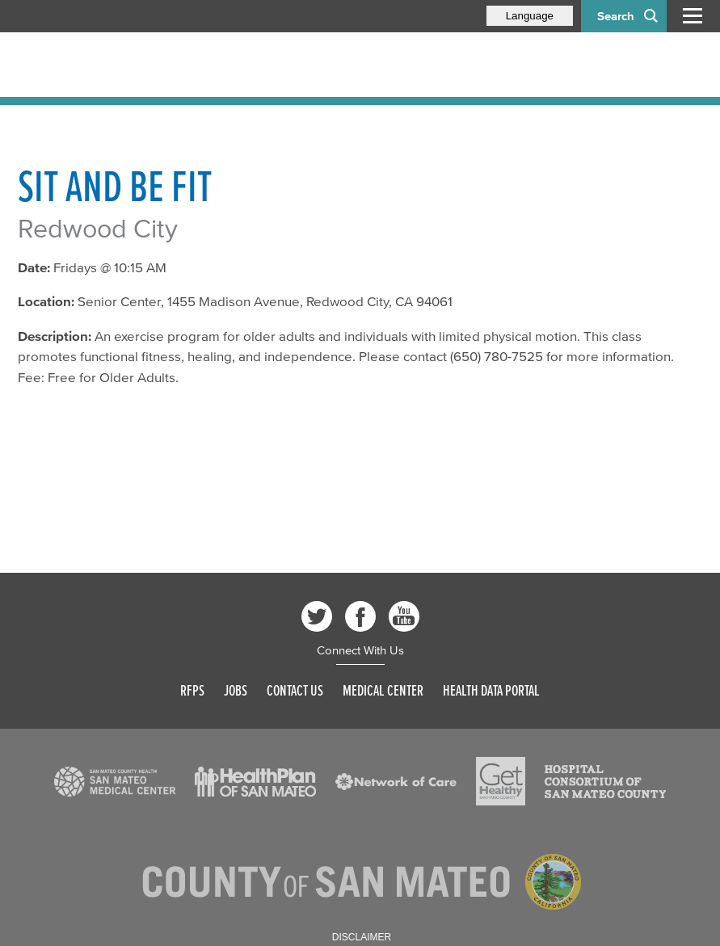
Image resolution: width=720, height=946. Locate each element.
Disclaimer (361, 937)
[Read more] (114, 782)
